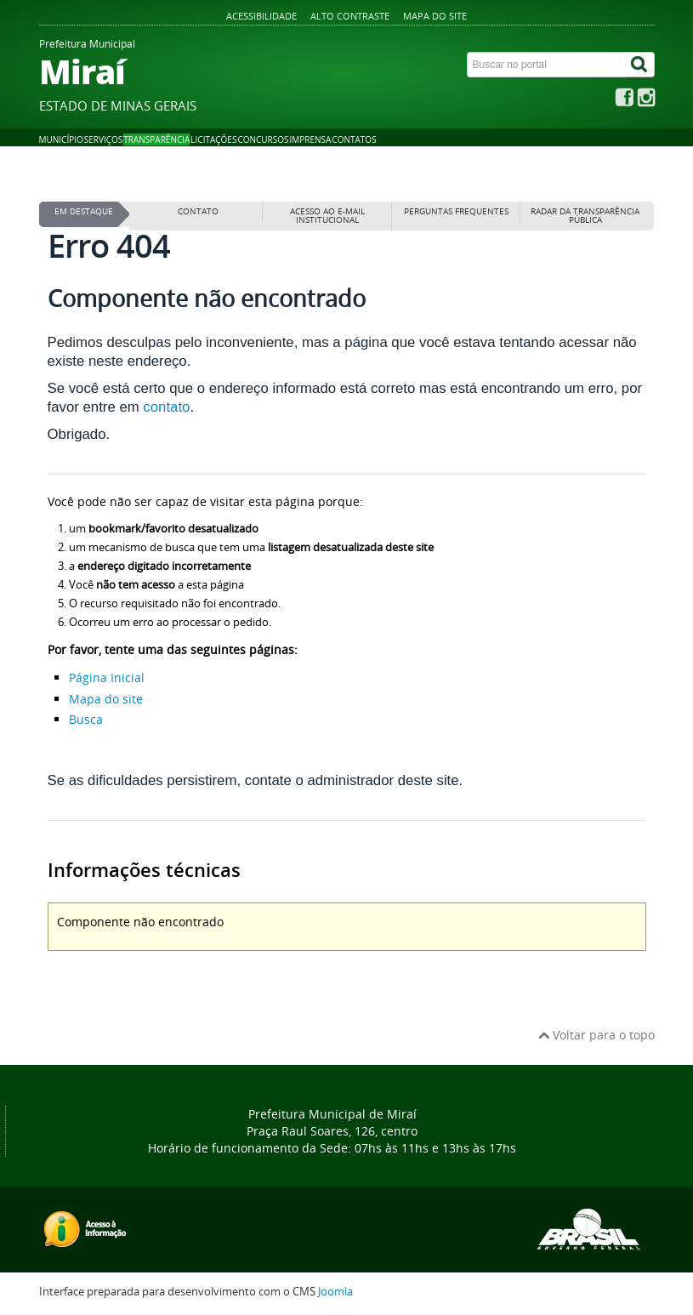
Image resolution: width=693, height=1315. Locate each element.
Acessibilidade (261, 15)
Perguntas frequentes (456, 211)
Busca (86, 719)
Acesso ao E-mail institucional (327, 215)
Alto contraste (349, 15)
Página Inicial (107, 677)
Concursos (262, 139)
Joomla (335, 1291)
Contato (198, 211)
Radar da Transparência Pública (585, 215)
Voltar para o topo (596, 1035)
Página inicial (79, 180)
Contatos (354, 139)
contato (166, 407)
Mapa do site (435, 15)
